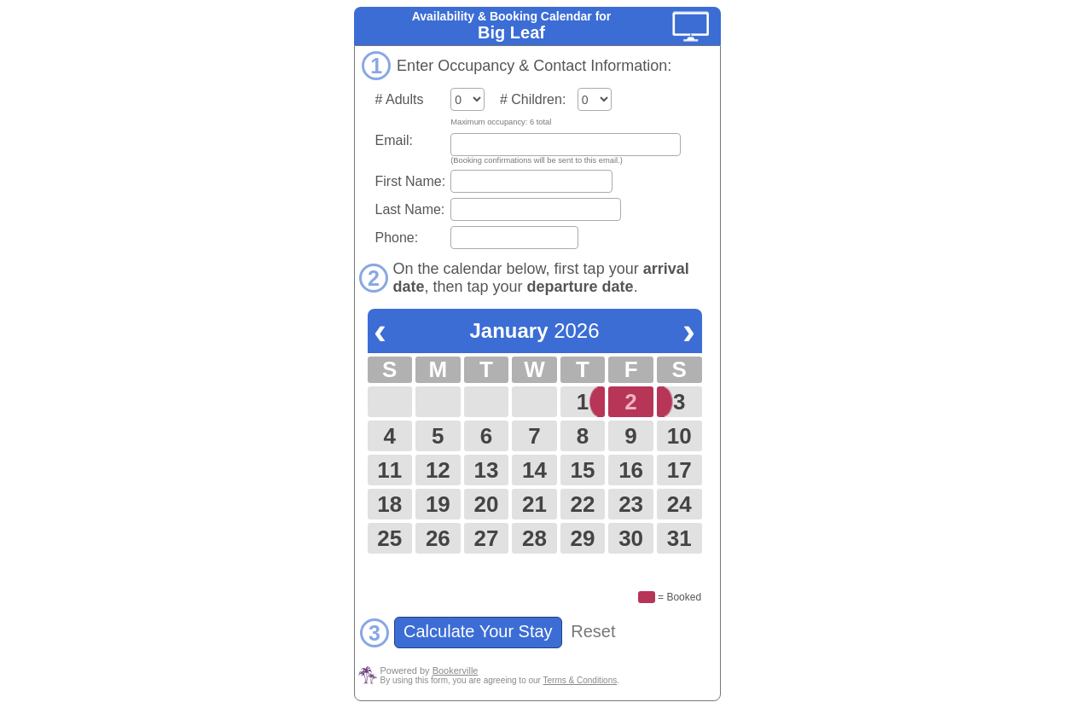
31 (679, 538)
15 (583, 470)
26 (438, 538)
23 (630, 504)
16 (630, 470)
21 (534, 504)
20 (485, 504)
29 (583, 538)
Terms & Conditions (580, 680)
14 (534, 470)
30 (630, 538)
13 (485, 470)
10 (679, 436)
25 (389, 538)
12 (438, 470)
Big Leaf (511, 32)
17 (679, 470)
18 (389, 504)
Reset (593, 631)
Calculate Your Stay (478, 631)
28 (534, 538)
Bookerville (456, 670)
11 (389, 470)
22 (583, 504)
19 (438, 504)
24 (679, 504)
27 (485, 538)
